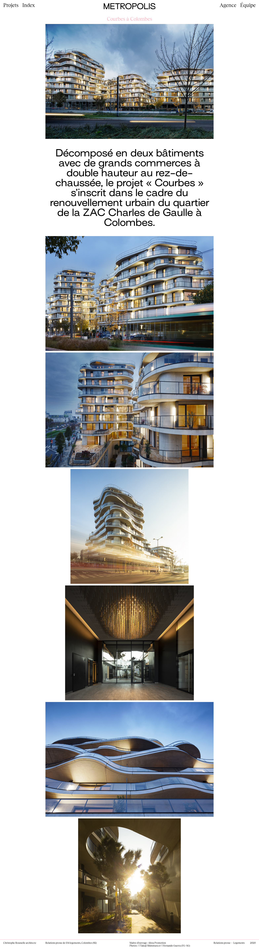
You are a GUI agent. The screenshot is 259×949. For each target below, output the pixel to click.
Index (28, 5)
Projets (10, 5)
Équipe (248, 5)
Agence (228, 5)
